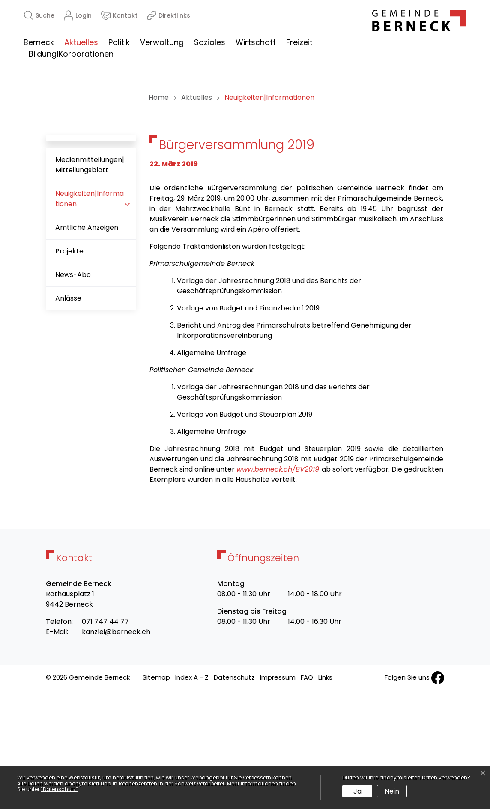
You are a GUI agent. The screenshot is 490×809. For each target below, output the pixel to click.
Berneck (39, 42)
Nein (392, 791)
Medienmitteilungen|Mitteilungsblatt (89, 282)
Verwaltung (162, 42)
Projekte (69, 368)
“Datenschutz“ (59, 789)
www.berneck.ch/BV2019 (277, 587)
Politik (119, 42)
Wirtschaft (256, 42)
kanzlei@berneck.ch (116, 749)
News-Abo (73, 392)
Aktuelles (81, 42)
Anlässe (68, 416)
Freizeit (299, 42)
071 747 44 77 (105, 739)
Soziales (209, 42)
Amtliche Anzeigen (86, 345)
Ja (357, 791)
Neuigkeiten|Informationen (89, 319)
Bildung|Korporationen (71, 53)
